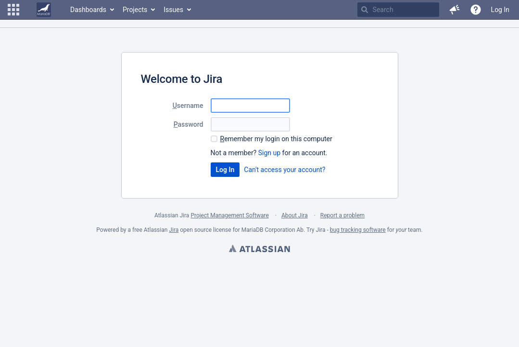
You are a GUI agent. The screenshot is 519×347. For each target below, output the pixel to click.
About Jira (294, 215)
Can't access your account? (284, 170)
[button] (13, 9)
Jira (173, 230)
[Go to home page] (44, 9)
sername (188, 105)
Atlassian (259, 249)
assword (188, 124)
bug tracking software (358, 230)
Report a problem (342, 215)
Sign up (269, 153)
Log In (500, 9)
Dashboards (88, 9)
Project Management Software (229, 215)
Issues (173, 9)
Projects (135, 9)
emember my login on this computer (276, 139)
